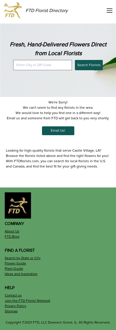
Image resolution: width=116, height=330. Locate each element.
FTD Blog (12, 236)
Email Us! (58, 130)
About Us (12, 231)
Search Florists (89, 65)
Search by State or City (23, 258)
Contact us (13, 295)
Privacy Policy (15, 306)
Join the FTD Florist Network (27, 301)
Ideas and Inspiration (21, 274)
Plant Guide (14, 269)
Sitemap (11, 311)
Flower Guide (15, 263)
